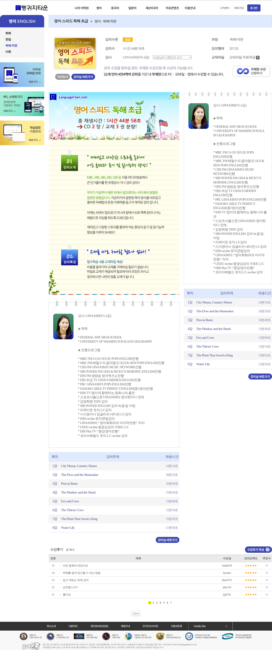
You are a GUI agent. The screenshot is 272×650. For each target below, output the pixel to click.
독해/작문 (109, 21)
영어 (97, 21)
